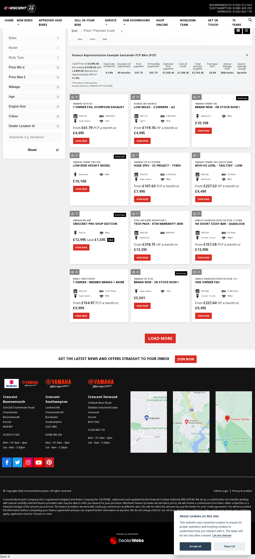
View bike (81, 140)
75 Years (236, 22)
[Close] (247, 55)
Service (111, 20)
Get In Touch (213, 22)
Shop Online (162, 22)
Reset (43, 150)
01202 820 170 (242, 11)
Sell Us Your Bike (84, 22)
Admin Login (221, 491)
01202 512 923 (242, 5)
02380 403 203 (242, 8)
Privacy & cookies (242, 491)
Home (9, 20)
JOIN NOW (186, 359)
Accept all (195, 546)
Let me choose (222, 535)
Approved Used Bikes (50, 22)
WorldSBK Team (188, 22)
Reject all (229, 546)
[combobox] (34, 38)
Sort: (75, 31)
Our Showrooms (136, 20)
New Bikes (25, 20)
